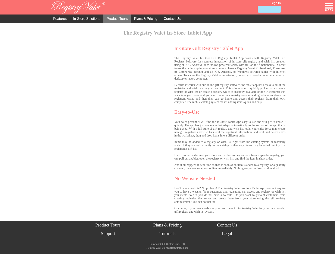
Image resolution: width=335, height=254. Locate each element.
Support (108, 233)
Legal (227, 233)
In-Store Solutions (86, 18)
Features (60, 18)
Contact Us (172, 18)
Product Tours (117, 18)
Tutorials (167, 233)
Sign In (276, 3)
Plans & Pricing (145, 18)
